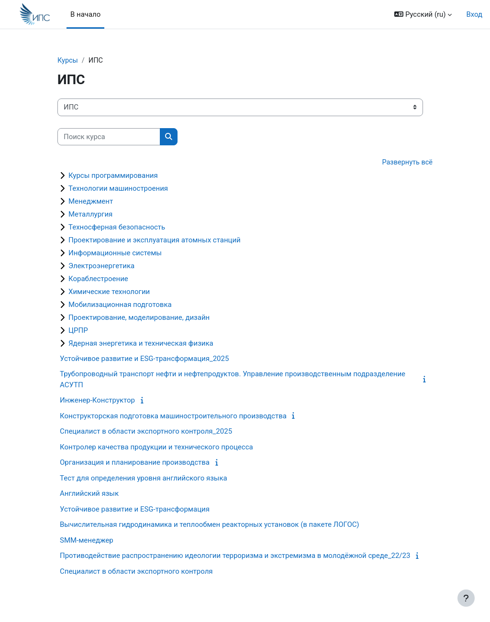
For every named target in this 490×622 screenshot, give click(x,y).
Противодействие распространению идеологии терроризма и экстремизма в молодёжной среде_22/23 (235, 556)
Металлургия (90, 214)
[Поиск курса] (108, 136)
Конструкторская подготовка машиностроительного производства (173, 416)
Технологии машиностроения (118, 189)
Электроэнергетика (101, 266)
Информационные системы (115, 253)
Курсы (67, 60)
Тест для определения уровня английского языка (143, 478)
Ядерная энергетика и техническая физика (140, 343)
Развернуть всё (406, 163)
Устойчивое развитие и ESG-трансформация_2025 (144, 359)
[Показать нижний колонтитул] (466, 598)
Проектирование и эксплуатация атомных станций (154, 240)
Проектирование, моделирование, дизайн (139, 318)
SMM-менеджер (86, 540)
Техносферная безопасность (116, 227)
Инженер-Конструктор (97, 401)
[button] (423, 14)
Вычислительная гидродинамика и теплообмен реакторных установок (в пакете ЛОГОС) (209, 525)
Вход (474, 14)
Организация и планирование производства (135, 463)
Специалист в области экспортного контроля (136, 571)
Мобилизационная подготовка (120, 305)
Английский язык (89, 494)
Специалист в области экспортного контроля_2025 (146, 432)
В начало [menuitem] (85, 14)
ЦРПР (78, 331)
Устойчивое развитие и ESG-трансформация (135, 509)
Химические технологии (109, 292)
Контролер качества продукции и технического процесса (156, 447)
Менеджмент (90, 201)
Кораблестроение (98, 279)
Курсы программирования (113, 176)
